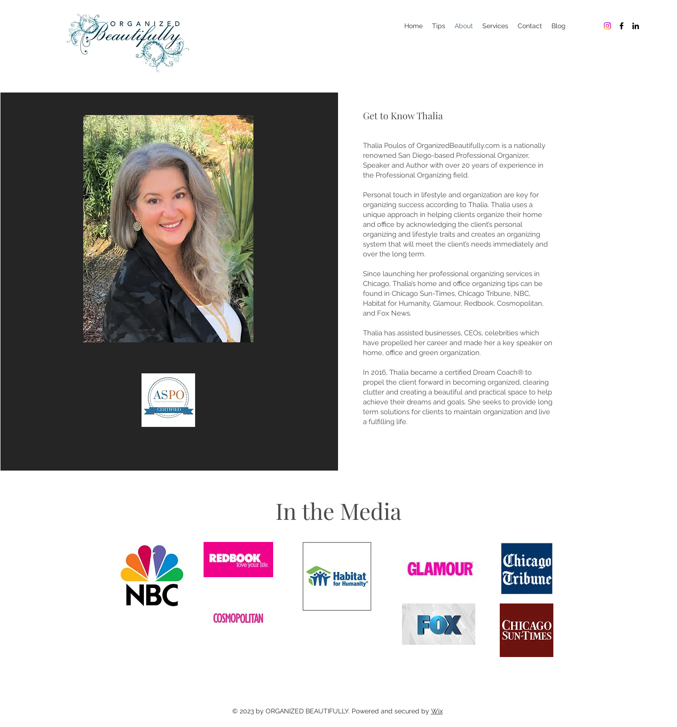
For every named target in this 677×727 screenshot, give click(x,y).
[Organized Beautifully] (607, 26)
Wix (437, 711)
